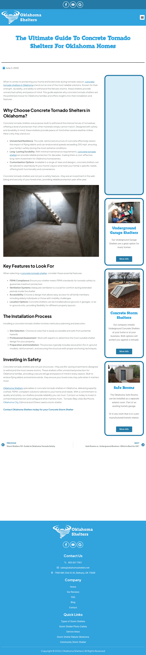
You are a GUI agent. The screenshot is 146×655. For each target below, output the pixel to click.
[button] (142, 17)
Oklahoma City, (11, 402)
